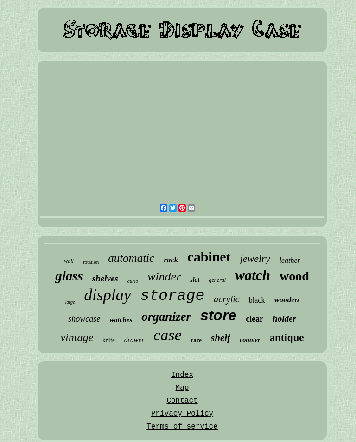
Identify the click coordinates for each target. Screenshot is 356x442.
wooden (286, 299)
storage (172, 296)
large (70, 302)
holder (284, 319)
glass (69, 275)
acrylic (227, 299)
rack (171, 259)
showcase (84, 319)
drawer (134, 339)
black (257, 300)
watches (120, 320)
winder (164, 276)
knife (108, 339)
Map (182, 388)
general (217, 280)
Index (182, 375)
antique (286, 337)
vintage (76, 337)
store (218, 315)
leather (289, 260)
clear (254, 319)
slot (194, 279)
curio (132, 281)
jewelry (255, 258)
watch (252, 275)
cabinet (208, 256)
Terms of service (182, 427)
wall (69, 261)
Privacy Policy (182, 414)
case (167, 334)
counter (250, 339)
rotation (91, 262)
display (107, 295)
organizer (166, 317)
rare (196, 339)
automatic (131, 258)
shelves (105, 278)
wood (294, 276)
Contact (181, 401)
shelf (220, 337)
